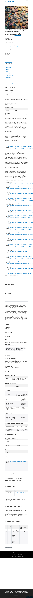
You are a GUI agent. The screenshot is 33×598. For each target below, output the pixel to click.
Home (5, 3)
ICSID (21, 554)
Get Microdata (18, 35)
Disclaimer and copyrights (10, 83)
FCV (14, 3)
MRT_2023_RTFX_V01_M (18, 3)
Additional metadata (9, 85)
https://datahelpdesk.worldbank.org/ (21, 492)
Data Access (8, 81)
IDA (14, 554)
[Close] (32, 590)
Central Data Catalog (10, 3)
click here (16, 595)
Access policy (8, 79)
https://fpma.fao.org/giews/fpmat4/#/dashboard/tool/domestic (21, 461)
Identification (8, 67)
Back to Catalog (8, 547)
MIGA (18, 554)
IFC (16, 554)
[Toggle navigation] (27, 1)
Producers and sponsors (10, 75)
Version (7, 69)
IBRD (12, 554)
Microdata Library (11, 1)
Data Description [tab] (16, 63)
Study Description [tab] (9, 63)
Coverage (8, 73)
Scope (7, 71)
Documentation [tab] (22, 63)
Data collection (8, 77)
